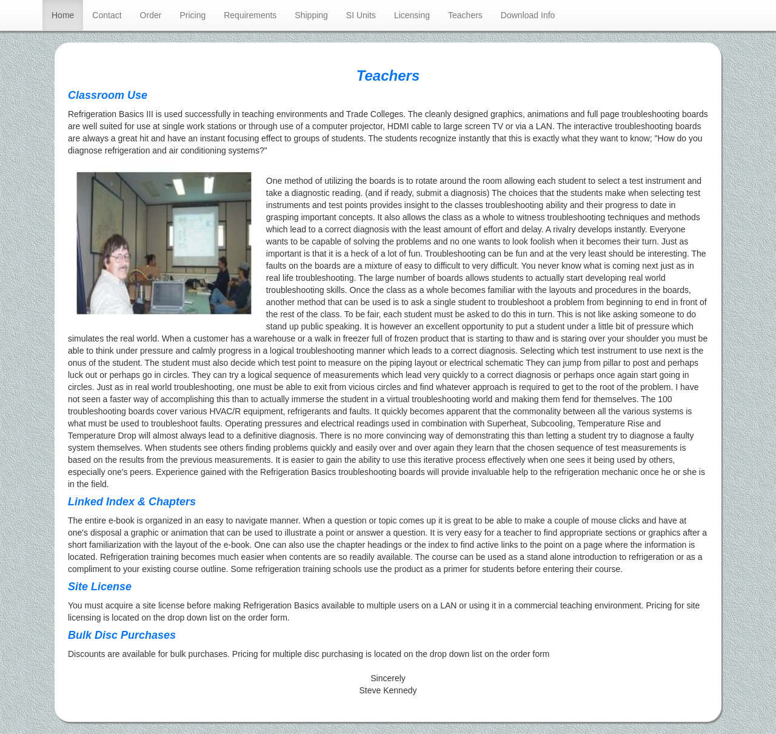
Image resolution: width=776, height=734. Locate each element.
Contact (106, 15)
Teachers (465, 15)
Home (67, 14)
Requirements (250, 15)
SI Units (361, 15)
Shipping (311, 15)
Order (151, 15)
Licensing (412, 15)
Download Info (528, 15)
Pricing (192, 15)
